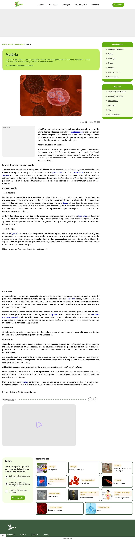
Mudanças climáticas (114, 49)
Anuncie (34, 535)
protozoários (57, 172)
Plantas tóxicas (112, 115)
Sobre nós (11, 535)
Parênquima (111, 101)
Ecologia (66, 5)
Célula (41, 5)
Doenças (53, 5)
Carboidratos (111, 77)
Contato (46, 535)
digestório (14, 233)
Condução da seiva (114, 96)
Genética (95, 5)
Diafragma (110, 58)
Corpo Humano (112, 72)
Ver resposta (17, 498)
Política (23, 535)
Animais (109, 68)
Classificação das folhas (115, 92)
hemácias (70, 299)
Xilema (109, 110)
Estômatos (110, 105)
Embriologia (81, 5)
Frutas (109, 63)
